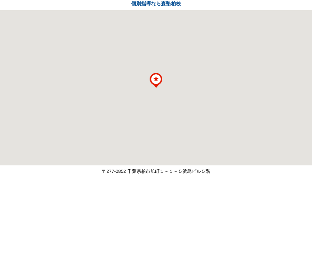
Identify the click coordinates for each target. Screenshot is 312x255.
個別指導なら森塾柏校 (156, 3)
